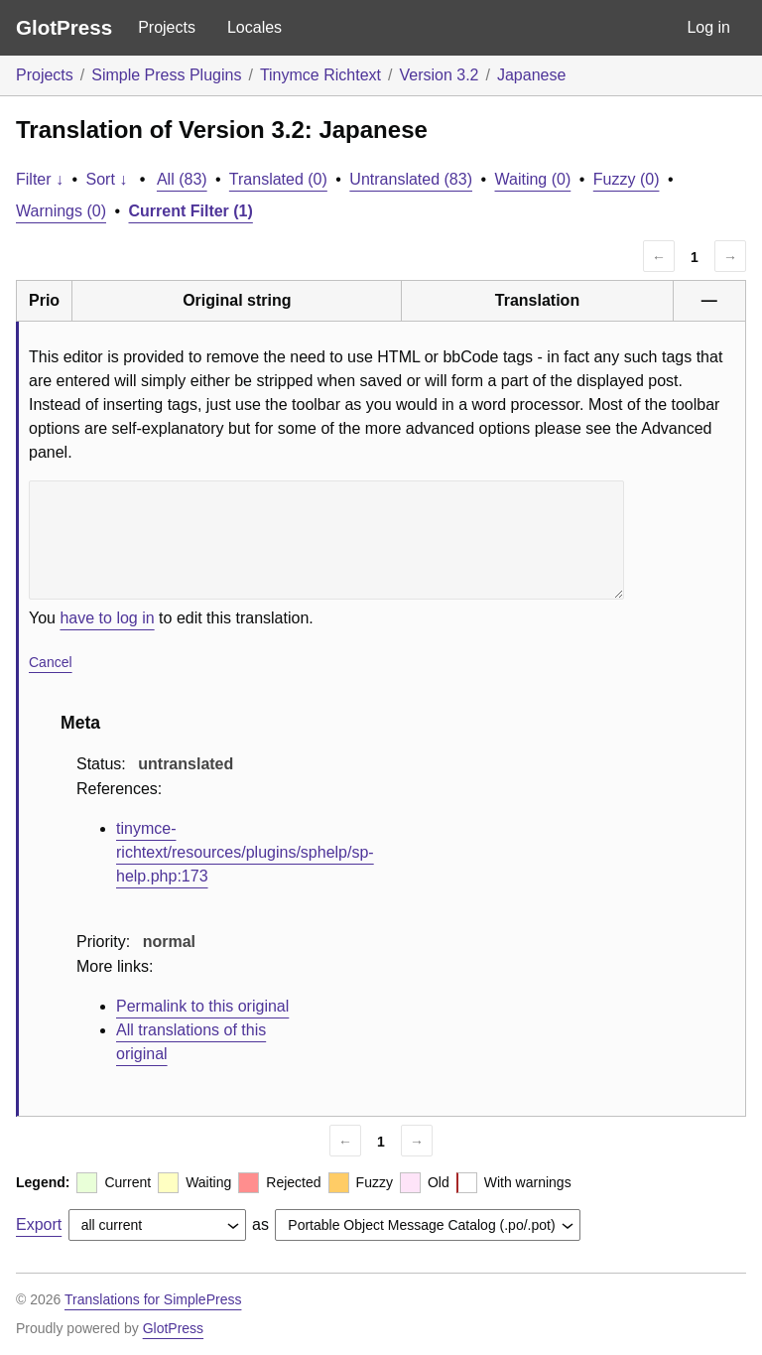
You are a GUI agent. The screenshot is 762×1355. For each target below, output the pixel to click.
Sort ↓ (107, 179)
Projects (166, 27)
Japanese (531, 75)
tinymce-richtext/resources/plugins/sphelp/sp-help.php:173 (245, 852)
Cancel (50, 662)
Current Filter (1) (191, 211)
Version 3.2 (438, 75)
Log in (708, 27)
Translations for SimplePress (152, 1299)
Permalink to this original (202, 1006)
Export (39, 1224)
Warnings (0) (61, 211)
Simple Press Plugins (166, 75)
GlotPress (64, 27)
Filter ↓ (40, 179)
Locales (254, 27)
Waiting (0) (533, 179)
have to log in (107, 618)
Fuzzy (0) (626, 179)
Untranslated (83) (410, 179)
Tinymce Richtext (320, 75)
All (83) (182, 179)
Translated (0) (278, 179)
